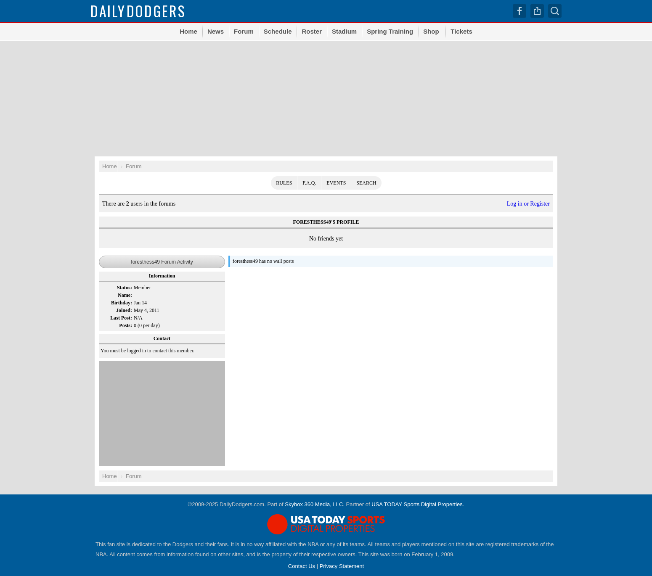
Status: (124, 288)
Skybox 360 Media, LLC (314, 504)
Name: (125, 295)
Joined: (124, 310)
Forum (244, 31)
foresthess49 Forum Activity (162, 262)
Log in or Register (528, 204)
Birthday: (121, 303)
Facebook (519, 11)
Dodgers (138, 10)
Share (537, 11)
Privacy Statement (342, 566)
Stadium (344, 31)
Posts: (125, 325)
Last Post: (121, 318)
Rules (284, 183)
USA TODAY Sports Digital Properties (417, 504)
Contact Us (301, 566)
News (215, 31)
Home (188, 31)
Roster (312, 31)
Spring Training (390, 31)
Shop (431, 31)
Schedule (278, 31)
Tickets (461, 31)
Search (555, 11)
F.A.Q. (309, 183)
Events (336, 183)
